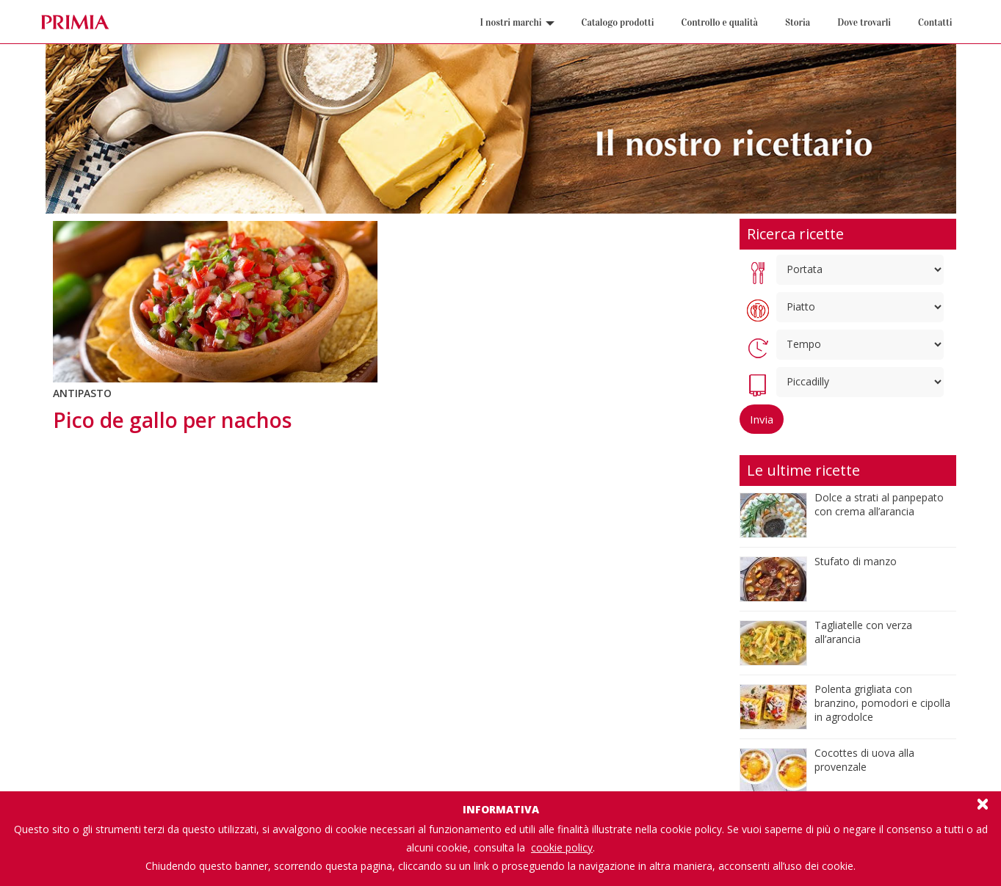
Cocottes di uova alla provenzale (864, 760)
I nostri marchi (517, 23)
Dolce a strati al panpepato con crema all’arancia (879, 504)
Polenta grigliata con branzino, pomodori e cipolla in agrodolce (882, 703)
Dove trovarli (864, 23)
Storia (797, 23)
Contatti (935, 23)
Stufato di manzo (855, 561)
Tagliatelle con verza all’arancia (863, 632)
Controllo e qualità (720, 23)
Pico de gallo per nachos (172, 420)
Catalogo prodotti (618, 23)
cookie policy (562, 847)
